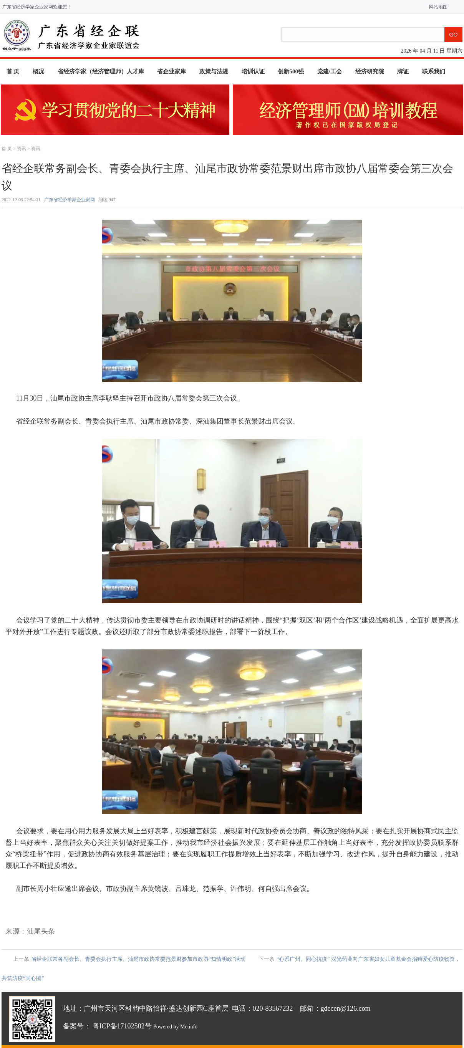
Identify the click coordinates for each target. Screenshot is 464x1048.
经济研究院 (369, 71)
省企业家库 (171, 71)
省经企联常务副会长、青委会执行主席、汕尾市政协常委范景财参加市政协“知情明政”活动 (138, 959)
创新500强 (291, 71)
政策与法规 (213, 71)
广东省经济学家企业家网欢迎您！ (36, 7)
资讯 (21, 148)
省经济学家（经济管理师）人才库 (101, 71)
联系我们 (433, 71)
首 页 (13, 71)
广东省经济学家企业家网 (69, 199)
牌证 (403, 71)
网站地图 (436, 7)
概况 (38, 71)
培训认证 (253, 71)
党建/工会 (329, 71)
